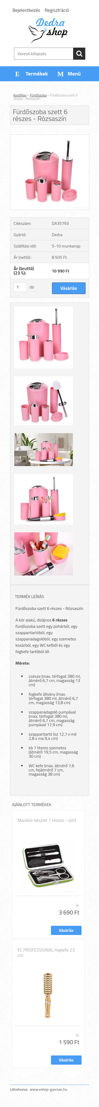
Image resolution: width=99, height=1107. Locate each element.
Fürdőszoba (38, 95)
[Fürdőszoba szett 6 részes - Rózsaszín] (49, 137)
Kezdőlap (20, 95)
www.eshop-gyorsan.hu (48, 1089)
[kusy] (20, 287)
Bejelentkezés (26, 10)
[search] (79, 54)
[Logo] (49, 31)
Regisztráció (57, 10)
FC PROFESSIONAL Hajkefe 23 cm (46, 952)
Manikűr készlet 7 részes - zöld (47, 820)
